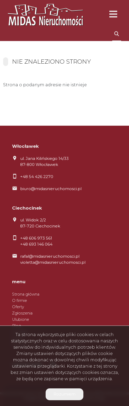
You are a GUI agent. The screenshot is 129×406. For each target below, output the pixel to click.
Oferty (18, 306)
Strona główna (25, 294)
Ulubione (20, 319)
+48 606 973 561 (36, 238)
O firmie (19, 300)
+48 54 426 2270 (36, 176)
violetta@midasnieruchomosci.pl (52, 262)
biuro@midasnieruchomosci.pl (51, 188)
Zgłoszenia (22, 313)
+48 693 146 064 (36, 244)
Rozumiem (64, 394)
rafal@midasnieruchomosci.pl (49, 256)
